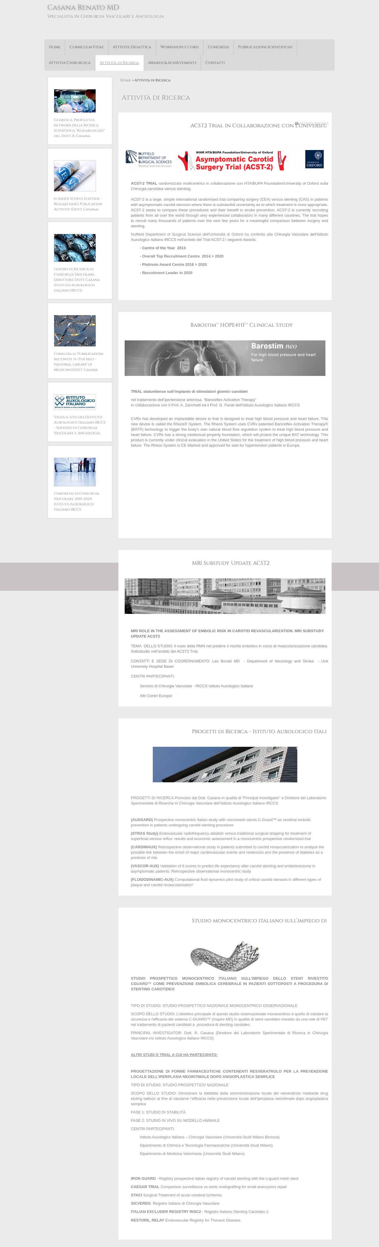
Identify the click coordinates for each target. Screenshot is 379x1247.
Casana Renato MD (83, 7)
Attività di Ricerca (119, 62)
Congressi (218, 47)
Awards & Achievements (172, 62)
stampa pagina (314, 123)
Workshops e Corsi (179, 47)
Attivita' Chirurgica (70, 62)
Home (54, 47)
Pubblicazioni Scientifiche (265, 47)
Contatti (215, 62)
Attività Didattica (132, 47)
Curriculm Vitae (87, 47)
